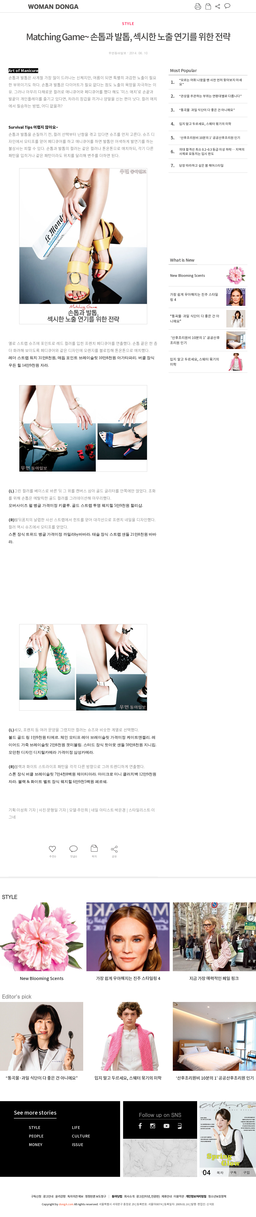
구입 (246, 1172)
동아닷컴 (117, 1196)
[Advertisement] (73, 586)
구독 (233, 1172)
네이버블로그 (180, 1126)
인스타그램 (152, 1126)
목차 (220, 1172)
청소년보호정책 (217, 1196)
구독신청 (36, 1196)
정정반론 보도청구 (95, 1196)
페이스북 (140, 1126)
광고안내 (48, 1196)
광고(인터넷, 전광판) (148, 1196)
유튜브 (166, 1126)
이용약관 (179, 1196)
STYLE (128, 23)
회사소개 (129, 1196)
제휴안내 (166, 1196)
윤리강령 (60, 1196)
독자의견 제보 (75, 1196)
